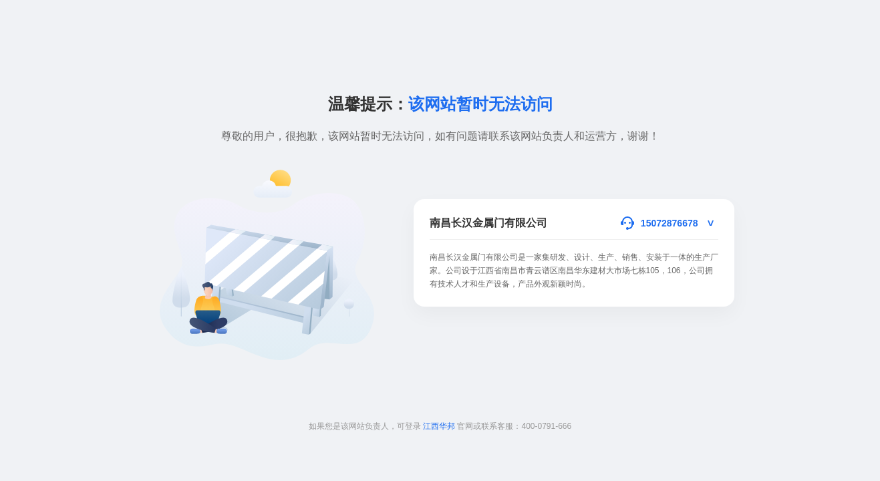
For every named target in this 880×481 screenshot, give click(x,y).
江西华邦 (439, 426)
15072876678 (669, 223)
